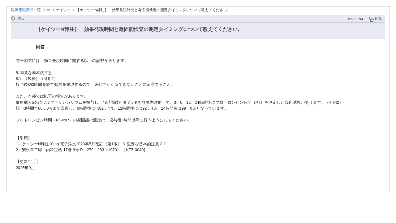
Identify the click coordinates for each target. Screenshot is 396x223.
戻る (21, 18)
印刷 (378, 19)
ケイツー (63, 10)
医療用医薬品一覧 (26, 10)
